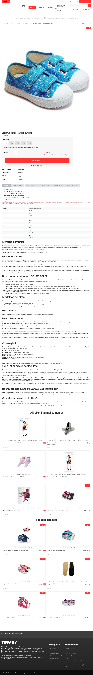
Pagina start (5, 23)
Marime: (6, 139)
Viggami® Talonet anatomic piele (56, 584)
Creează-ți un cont (71, 656)
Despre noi (53, 648)
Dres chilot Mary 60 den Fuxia (11, 510)
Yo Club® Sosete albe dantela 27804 (13, 477)
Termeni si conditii (55, 658)
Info (59, 11)
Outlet (17, 23)
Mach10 (33, 673)
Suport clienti (69, 651)
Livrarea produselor (55, 651)
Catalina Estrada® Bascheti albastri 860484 (15, 550)
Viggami (20, 176)
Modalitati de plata (58, 185)
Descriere (6, 185)
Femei (50, 7)
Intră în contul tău (71, 653)
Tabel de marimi (17, 185)
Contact (61, 6)
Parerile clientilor (31, 185)
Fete (32, 7)
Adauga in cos (37, 161)
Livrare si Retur (44, 185)
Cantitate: (5, 152)
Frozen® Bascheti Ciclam (10, 618)
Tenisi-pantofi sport (25, 23)
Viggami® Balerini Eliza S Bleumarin (57, 510)
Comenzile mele (70, 648)
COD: (3, 179)
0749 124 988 (75, 9)
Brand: (4, 175)
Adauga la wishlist (37, 165)
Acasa (23, 6)
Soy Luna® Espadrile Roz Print (11, 584)
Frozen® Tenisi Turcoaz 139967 (56, 550)
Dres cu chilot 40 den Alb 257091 (12, 443)
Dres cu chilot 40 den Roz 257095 (57, 477)
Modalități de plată (55, 653)
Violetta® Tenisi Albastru (54, 618)
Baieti (41, 7)
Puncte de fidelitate (72, 185)
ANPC (67, 658)
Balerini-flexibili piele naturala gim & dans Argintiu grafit (59, 443)
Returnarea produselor (56, 656)
